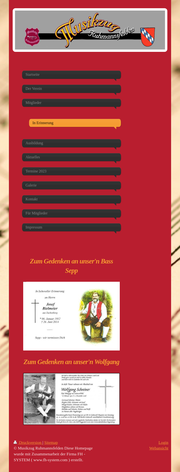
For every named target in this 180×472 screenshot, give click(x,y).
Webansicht (159, 448)
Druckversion (28, 442)
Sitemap (51, 442)
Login (163, 442)
